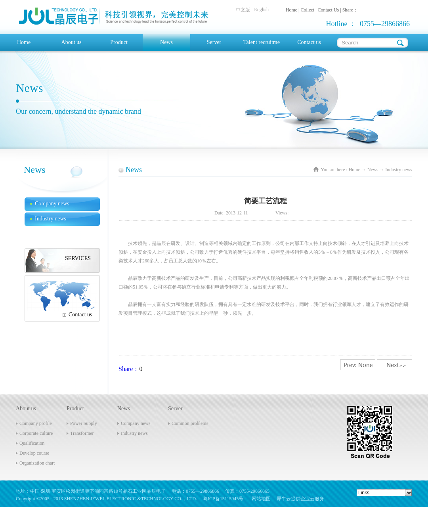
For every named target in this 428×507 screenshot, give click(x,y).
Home (24, 42)
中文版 (243, 10)
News (372, 169)
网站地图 (260, 498)
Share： (128, 368)
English (261, 9)
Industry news (398, 169)
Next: (394, 365)
